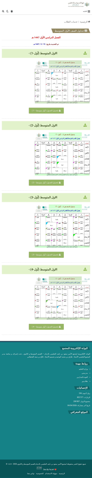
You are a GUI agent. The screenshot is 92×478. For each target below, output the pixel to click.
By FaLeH (50, 469)
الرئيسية (85, 21)
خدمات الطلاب (71, 21)
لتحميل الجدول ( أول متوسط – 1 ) (46, 111)
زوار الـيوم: (86, 393)
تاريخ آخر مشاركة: (83, 405)
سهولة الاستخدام (51, 473)
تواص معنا (30, 473)
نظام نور (85, 381)
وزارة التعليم (83, 369)
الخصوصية (40, 473)
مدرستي (85, 373)
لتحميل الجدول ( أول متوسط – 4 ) (46, 327)
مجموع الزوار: (85, 401)
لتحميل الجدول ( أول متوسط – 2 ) (46, 182)
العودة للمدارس (82, 377)
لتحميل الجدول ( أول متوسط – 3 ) (46, 255)
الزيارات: (86, 397)
